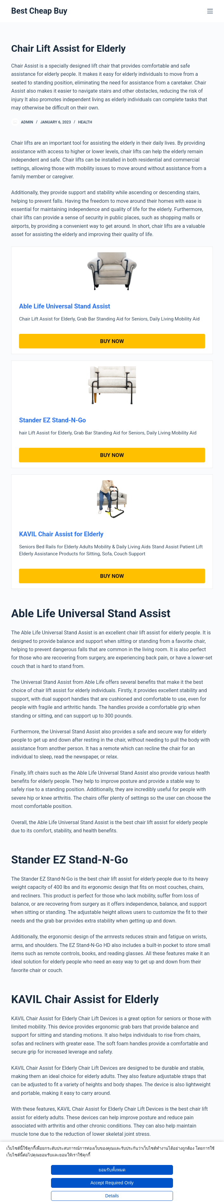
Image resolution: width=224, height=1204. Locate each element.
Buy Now (112, 341)
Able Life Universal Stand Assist (64, 306)
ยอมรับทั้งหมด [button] (112, 1169)
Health (85, 122)
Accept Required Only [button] (111, 1182)
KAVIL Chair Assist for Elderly (61, 534)
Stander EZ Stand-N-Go (52, 420)
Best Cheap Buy (39, 11)
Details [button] (112, 1195)
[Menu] (210, 11)
